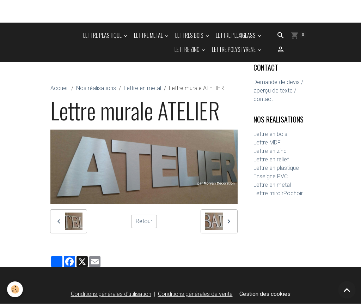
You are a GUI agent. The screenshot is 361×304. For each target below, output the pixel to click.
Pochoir (293, 193)
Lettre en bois (270, 134)
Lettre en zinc (270, 151)
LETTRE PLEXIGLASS (236, 35)
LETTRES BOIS (189, 35)
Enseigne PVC (270, 176)
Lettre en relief (271, 159)
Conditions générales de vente (195, 294)
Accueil (59, 88)
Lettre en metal (142, 88)
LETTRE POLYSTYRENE (234, 49)
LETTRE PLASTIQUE (103, 35)
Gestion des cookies (264, 294)
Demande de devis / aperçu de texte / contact (278, 90)
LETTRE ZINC (188, 49)
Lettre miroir (268, 193)
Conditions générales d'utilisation (111, 294)
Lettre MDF (267, 142)
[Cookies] (15, 289)
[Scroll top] (347, 290)
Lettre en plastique (276, 168)
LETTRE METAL (149, 35)
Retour (144, 221)
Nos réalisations (96, 88)
